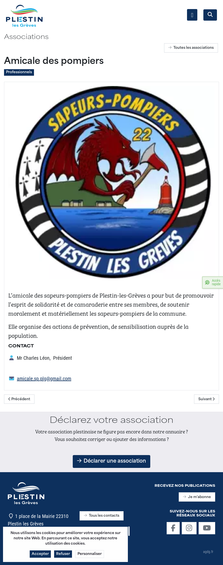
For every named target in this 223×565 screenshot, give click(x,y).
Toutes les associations (191, 48)
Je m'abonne (197, 497)
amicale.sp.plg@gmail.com (44, 378)
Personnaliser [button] (90, 555)
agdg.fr (208, 551)
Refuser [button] (63, 555)
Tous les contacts (101, 516)
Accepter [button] (40, 555)
